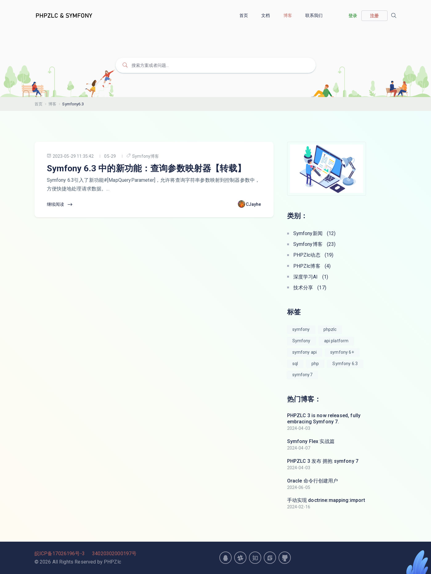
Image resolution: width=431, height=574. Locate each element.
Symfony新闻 (314, 233)
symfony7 (302, 374)
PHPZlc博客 (312, 266)
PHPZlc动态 (313, 255)
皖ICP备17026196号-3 (60, 553)
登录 (352, 15)
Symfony (301, 340)
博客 (288, 15)
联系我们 (314, 15)
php (315, 363)
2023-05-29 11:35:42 (70, 156)
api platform (336, 340)
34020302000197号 (114, 553)
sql (295, 363)
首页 (244, 15)
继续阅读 (60, 205)
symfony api (304, 352)
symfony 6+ (342, 352)
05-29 (110, 156)
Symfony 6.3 (345, 363)
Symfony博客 (142, 156)
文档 (266, 15)
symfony (301, 329)
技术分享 (309, 288)
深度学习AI (310, 277)
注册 (374, 15)
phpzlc (330, 329)
